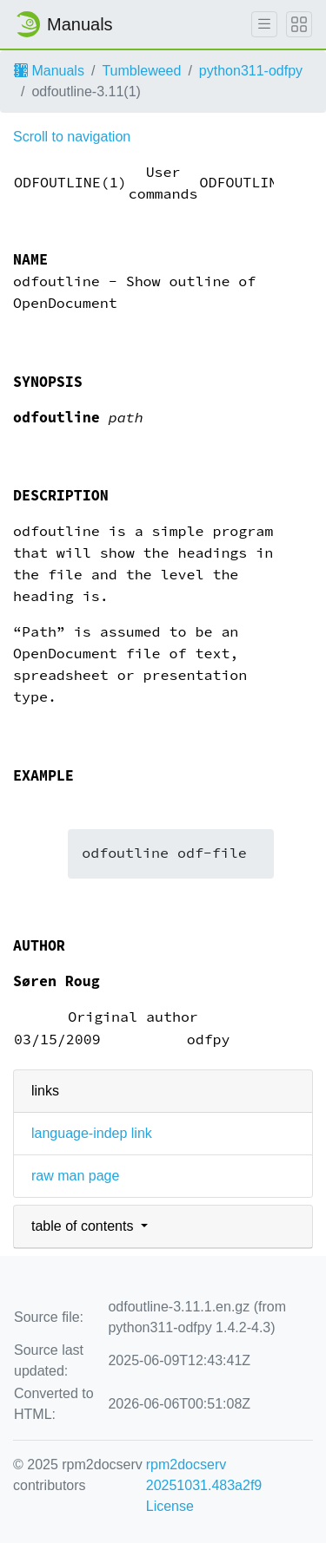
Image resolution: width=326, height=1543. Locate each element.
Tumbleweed (141, 70)
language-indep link (91, 1133)
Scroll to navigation (71, 136)
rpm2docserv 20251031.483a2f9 (204, 1475)
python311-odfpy (251, 70)
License (170, 1506)
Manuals (49, 70)
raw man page (75, 1175)
